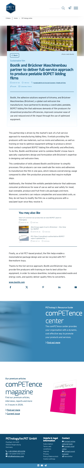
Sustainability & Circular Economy (44, 83)
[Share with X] (26, 287)
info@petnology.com (15, 456)
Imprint (46, 451)
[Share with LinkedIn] (59, 287)
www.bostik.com (17, 282)
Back (15, 55)
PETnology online (27, 18)
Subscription (48, 444)
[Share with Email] (75, 287)
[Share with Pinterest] (43, 287)
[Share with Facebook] (10, 287)
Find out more (52, 343)
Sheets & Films (61, 83)
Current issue (12, 414)
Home (16, 18)
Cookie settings (49, 459)
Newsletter (67, 456)
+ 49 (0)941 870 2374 (15, 451)
